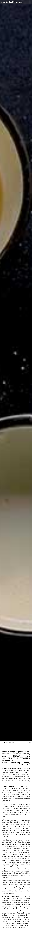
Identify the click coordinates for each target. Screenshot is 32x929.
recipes (19, 2)
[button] (30, 260)
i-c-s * (7, 2)
